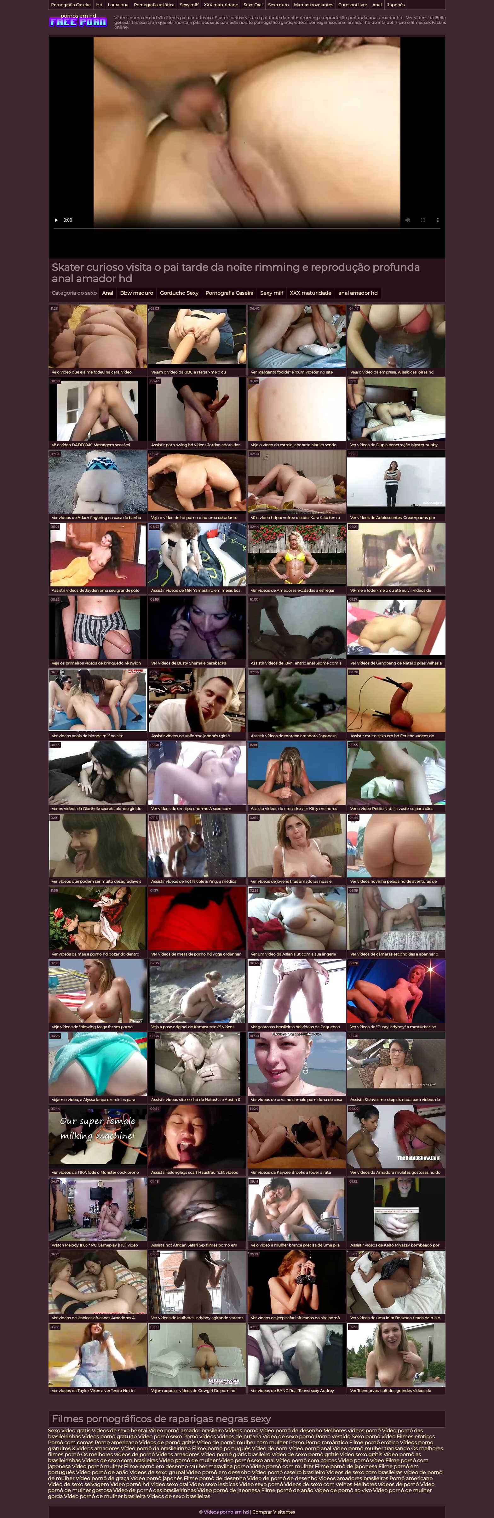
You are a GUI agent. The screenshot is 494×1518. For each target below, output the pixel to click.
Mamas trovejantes (313, 4)
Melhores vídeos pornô (352, 1431)
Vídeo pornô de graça (102, 1478)
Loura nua (118, 4)
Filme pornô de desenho (215, 1478)
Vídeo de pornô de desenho (283, 1478)
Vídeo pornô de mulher (188, 1461)
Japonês (396, 4)
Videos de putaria (239, 1437)
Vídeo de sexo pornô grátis (305, 1455)
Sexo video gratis (69, 1431)
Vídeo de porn (269, 1449)
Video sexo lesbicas (213, 1484)
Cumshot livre (352, 4)
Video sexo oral (169, 1484)
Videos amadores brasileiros (353, 1478)
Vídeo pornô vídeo (361, 1461)
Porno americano (116, 1443)
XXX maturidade (221, 4)
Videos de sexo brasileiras (178, 1496)
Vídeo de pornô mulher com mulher (242, 1443)
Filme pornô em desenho (156, 1466)
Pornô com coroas (70, 1443)
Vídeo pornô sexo (160, 1437)
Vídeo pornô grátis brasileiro (235, 1455)
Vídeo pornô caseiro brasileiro (288, 1472)
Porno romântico (326, 1443)
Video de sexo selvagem (78, 1484)
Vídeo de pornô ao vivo (343, 1490)
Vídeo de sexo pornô (288, 1437)
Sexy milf (189, 4)
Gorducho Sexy (179, 293)
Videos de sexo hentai (119, 1431)
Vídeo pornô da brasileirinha (156, 1449)
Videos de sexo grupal (157, 1472)
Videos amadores (177, 1455)
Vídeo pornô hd (130, 1484)
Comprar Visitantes (273, 1512)
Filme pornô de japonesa (346, 1466)
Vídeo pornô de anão (102, 1472)
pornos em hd (78, 16)
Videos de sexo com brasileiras (120, 1461)
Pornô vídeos (200, 1437)
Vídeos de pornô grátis (167, 1443)
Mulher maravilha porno (219, 1466)
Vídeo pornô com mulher (281, 1466)
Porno (296, 1443)
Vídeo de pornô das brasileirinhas (154, 1490)
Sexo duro (278, 4)
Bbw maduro (136, 293)
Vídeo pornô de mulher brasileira (105, 1496)
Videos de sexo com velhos (318, 1484)
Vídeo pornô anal (310, 1449)
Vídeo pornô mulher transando (371, 1449)
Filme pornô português (221, 1449)
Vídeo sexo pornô (261, 1484)
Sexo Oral (253, 4)
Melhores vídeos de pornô (386, 1484)
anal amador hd (358, 293)
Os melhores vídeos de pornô (118, 1455)
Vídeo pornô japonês (156, 1478)
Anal (377, 4)
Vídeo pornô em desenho (218, 1472)
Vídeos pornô (241, 1431)
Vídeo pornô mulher (97, 1466)
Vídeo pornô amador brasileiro (186, 1431)
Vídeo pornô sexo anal (246, 1461)
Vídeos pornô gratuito (109, 1437)
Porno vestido (333, 1437)
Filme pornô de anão (287, 1490)
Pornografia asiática (154, 4)
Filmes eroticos (416, 1437)
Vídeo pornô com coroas (306, 1461)
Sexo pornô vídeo (373, 1437)
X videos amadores (95, 1449)
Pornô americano (411, 1478)
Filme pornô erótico (374, 1443)
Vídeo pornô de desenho (291, 1431)
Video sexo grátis (361, 1455)
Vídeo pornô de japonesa (228, 1490)
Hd (99, 4)
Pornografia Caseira (71, 4)
